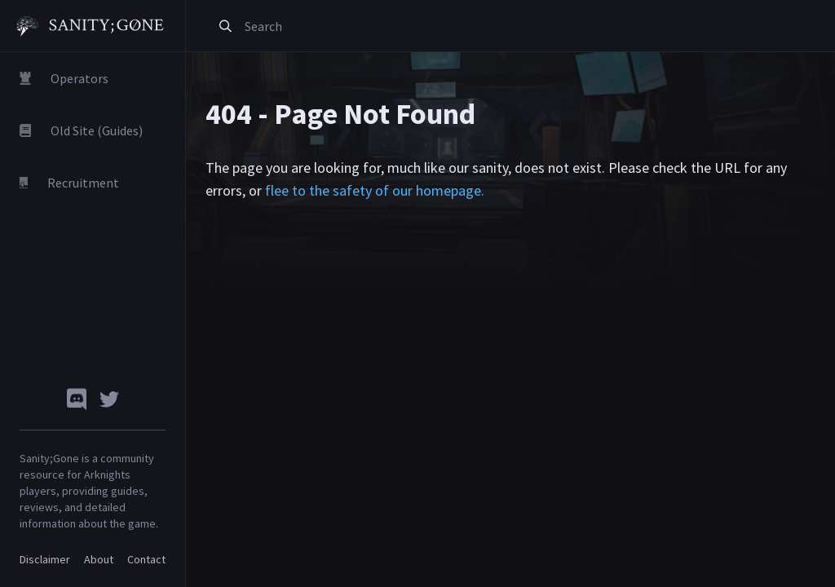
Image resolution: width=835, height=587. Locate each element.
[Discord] (76, 399)
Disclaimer (45, 559)
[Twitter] (109, 399)
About (98, 559)
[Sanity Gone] (90, 26)
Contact (146, 559)
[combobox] (427, 26)
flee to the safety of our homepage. (374, 190)
